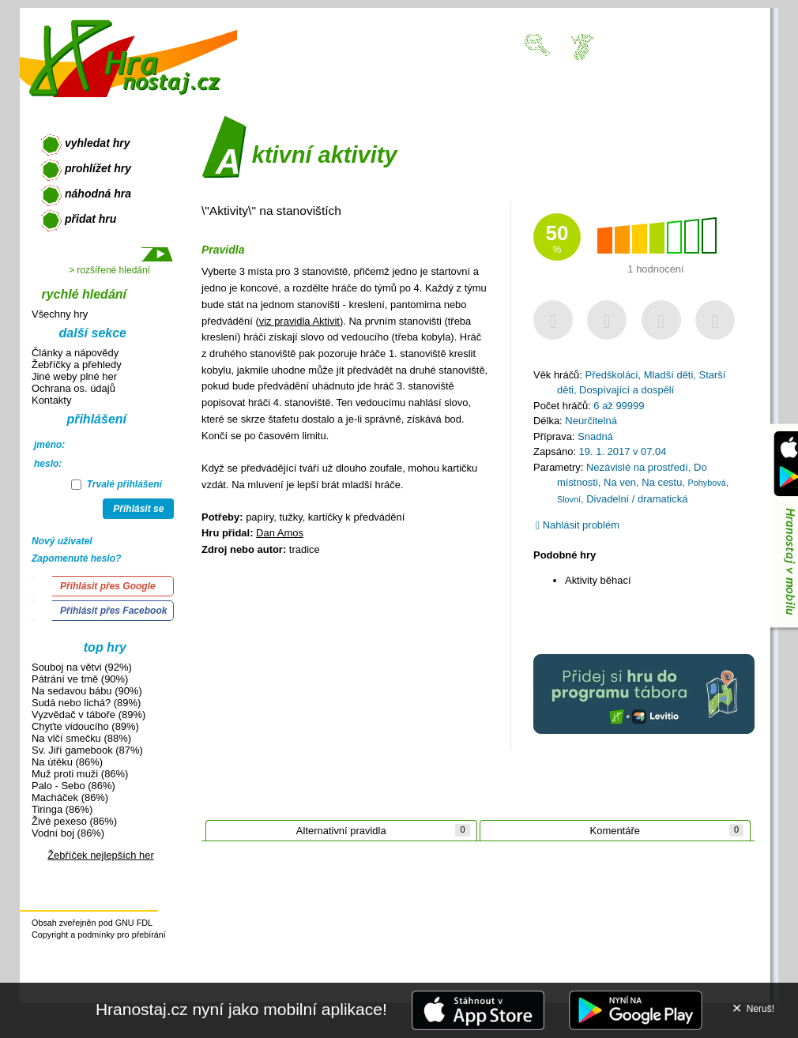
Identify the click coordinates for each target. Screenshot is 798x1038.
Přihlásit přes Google (108, 586)
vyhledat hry (97, 143)
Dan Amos (279, 533)
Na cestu (662, 482)
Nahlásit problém (577, 525)
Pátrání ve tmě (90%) (80, 679)
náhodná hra (98, 193)
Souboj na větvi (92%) (82, 667)
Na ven (620, 482)
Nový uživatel (62, 541)
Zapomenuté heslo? (76, 558)
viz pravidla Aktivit (299, 321)
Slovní (569, 499)
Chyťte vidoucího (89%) (85, 726)
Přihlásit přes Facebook (113, 610)
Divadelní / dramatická (636, 499)
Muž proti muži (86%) (80, 774)
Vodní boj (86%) (68, 833)
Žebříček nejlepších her (100, 855)
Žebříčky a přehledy (77, 364)
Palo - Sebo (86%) (73, 786)
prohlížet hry (98, 168)
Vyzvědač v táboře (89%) (88, 714)
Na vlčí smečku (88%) (81, 738)
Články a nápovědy (75, 353)
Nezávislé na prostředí (637, 467)
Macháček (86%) (70, 797)
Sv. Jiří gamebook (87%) (87, 750)
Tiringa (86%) (62, 809)
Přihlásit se (138, 508)
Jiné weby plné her (74, 376)
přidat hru (90, 218)
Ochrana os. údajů (73, 388)
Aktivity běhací (598, 580)
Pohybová (707, 482)
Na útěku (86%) (67, 762)
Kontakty (51, 400)
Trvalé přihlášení (116, 484)
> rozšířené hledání (109, 270)
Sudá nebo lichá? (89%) (86, 703)
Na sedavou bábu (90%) (87, 691)
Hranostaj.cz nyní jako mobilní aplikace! (241, 1009)
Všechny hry (60, 314)
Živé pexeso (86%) (74, 821)
